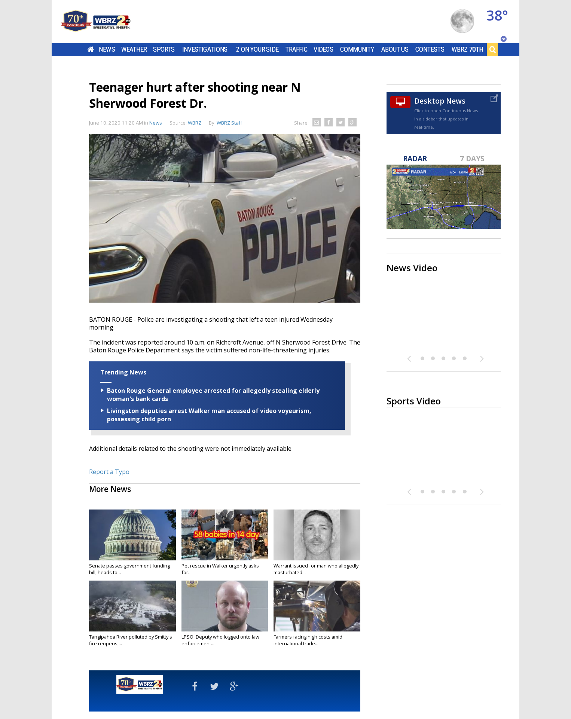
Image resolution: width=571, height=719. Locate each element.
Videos (323, 49)
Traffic (297, 49)
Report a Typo (109, 472)
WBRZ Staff (229, 122)
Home (91, 49)
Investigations (205, 49)
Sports (164, 49)
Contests (429, 49)
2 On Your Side (257, 49)
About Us (395, 49)
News (107, 49)
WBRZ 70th (467, 49)
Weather (134, 49)
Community (357, 49)
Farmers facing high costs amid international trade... (308, 640)
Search (492, 49)
